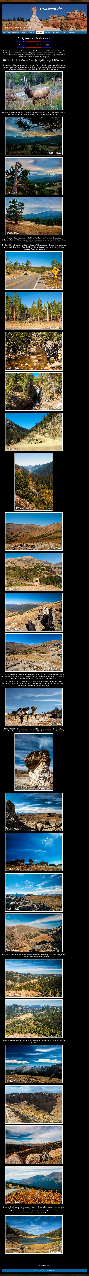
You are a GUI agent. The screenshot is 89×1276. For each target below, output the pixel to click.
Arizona (24, 32)
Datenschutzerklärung (44, 1265)
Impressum (72, 32)
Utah (65, 32)
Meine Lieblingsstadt (13, 32)
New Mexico (57, 32)
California (32, 32)
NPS (47, 45)
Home (4, 32)
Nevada (48, 32)
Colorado (40, 32)
